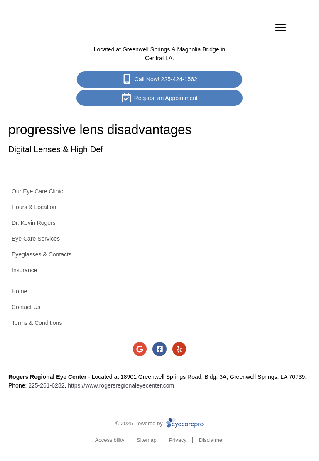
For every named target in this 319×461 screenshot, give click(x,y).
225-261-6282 (46, 385)
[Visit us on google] (140, 349)
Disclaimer (211, 440)
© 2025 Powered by (159, 423)
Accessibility (110, 440)
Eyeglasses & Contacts (41, 254)
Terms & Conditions (37, 323)
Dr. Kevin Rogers (34, 223)
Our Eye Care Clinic (37, 191)
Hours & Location (34, 207)
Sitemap (147, 440)
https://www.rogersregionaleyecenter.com (121, 385)
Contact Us (26, 307)
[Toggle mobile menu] (280, 27)
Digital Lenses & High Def (55, 149)
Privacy (177, 440)
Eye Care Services (36, 238)
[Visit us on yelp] (179, 349)
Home (19, 291)
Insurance (24, 270)
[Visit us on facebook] (159, 349)
